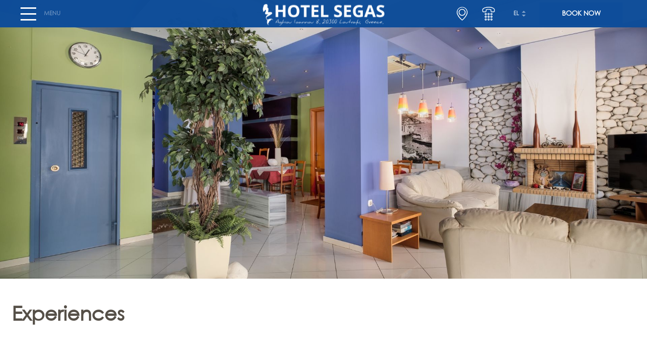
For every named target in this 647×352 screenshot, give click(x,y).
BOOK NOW (581, 17)
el (516, 18)
